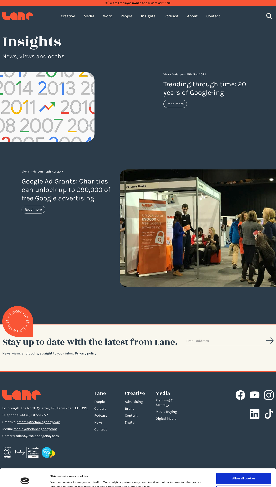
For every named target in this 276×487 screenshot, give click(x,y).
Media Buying (166, 411)
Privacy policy (85, 353)
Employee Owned (129, 3)
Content (131, 415)
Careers (100, 408)
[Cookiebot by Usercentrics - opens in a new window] (25, 479)
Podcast (100, 415)
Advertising (134, 401)
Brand (130, 408)
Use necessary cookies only (244, 472)
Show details (59, 479)
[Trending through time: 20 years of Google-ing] (47, 107)
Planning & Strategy (165, 402)
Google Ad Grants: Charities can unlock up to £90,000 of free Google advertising (66, 189)
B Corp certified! (159, 3)
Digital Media (166, 418)
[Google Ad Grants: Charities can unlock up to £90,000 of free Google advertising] (198, 228)
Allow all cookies (244, 460)
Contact (100, 429)
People (99, 401)
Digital (130, 422)
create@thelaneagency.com (38, 422)
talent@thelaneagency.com (37, 436)
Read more (177, 103)
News (98, 422)
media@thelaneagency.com (35, 429)
